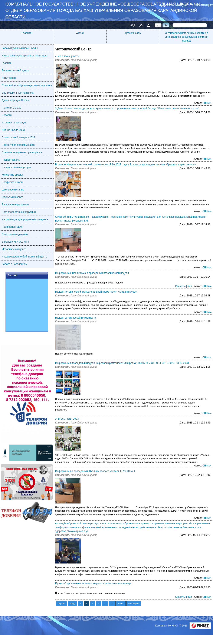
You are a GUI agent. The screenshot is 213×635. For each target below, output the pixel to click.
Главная (27, 32)
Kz (158, 25)
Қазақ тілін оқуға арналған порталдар (24, 55)
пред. (72, 603)
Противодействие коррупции (19, 211)
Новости (7, 115)
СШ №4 (207, 103)
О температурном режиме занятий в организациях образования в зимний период (186, 36)
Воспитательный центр (15, 70)
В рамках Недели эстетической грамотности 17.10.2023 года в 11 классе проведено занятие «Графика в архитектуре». (126, 164)
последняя (133, 603)
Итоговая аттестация (14, 122)
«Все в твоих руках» (67, 56)
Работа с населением (14, 264)
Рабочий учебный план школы (20, 48)
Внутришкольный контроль (18, 92)
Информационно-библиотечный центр (24, 256)
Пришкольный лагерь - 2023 (18, 137)
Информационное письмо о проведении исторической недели (92, 273)
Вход (132, 25)
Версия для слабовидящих (190, 5)
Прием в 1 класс (11, 107)
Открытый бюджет (12, 197)
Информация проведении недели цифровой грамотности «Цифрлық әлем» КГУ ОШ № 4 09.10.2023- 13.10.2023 (122, 363)
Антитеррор (9, 77)
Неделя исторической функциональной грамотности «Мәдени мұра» (96, 291)
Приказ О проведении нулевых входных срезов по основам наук (93, 583)
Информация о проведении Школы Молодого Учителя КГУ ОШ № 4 (95, 471)
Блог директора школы (15, 204)
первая (61, 603)
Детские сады (133, 32)
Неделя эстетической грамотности (75, 317)
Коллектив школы (12, 174)
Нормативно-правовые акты (18, 144)
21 (112, 603)
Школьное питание (13, 189)
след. (121, 603)
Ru (166, 25)
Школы (80, 32)
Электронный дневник (15, 234)
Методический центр (14, 249)
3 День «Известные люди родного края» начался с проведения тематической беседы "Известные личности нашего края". (127, 108)
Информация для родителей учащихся (25, 219)
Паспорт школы (11, 159)
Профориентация (12, 226)
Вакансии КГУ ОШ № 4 (15, 241)
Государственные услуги (16, 167)
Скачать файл (183, 286)
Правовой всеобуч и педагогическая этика (27, 85)
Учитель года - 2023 (67, 418)
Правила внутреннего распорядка (22, 152)
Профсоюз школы (12, 182)
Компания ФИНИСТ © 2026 (171, 625)
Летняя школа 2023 (13, 130)
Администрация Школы (15, 100)
